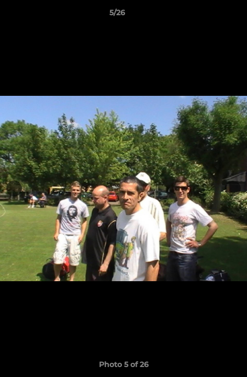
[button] (209, 15)
